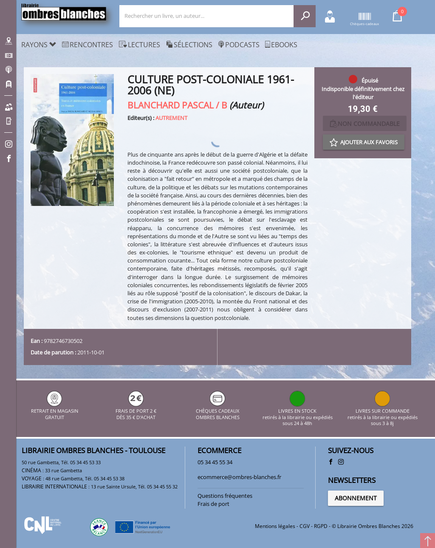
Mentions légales (275, 526)
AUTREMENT (171, 118)
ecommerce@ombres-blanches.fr (239, 477)
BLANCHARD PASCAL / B (177, 105)
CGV (304, 526)
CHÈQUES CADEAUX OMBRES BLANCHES (218, 411)
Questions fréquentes (225, 495)
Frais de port (213, 504)
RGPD (321, 526)
